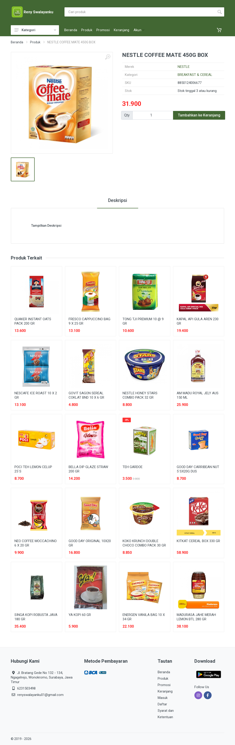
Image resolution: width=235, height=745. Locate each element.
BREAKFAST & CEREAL (195, 75)
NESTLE (184, 67)
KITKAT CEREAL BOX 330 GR (198, 541)
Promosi (164, 685)
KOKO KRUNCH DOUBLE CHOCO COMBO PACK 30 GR (144, 543)
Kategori (35, 30)
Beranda (17, 42)
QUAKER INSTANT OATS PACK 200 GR (32, 321)
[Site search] (139, 12)
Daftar (162, 704)
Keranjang (165, 691)
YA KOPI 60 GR (80, 615)
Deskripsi (117, 200)
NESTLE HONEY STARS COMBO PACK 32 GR (140, 395)
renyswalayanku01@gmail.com (40, 695)
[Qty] (152, 115)
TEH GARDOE (133, 467)
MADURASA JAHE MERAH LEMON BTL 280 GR (196, 617)
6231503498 (26, 688)
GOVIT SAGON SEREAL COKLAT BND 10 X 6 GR (86, 395)
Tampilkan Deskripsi (46, 225)
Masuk (163, 698)
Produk (35, 42)
